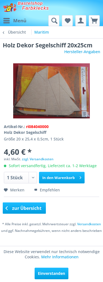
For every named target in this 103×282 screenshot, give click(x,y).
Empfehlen (47, 189)
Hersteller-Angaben (82, 51)
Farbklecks (35, 8)
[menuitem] (14, 20)
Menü (14, 20)
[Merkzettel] (67, 20)
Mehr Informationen (60, 256)
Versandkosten (89, 224)
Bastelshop (30, 3)
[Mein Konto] (80, 20)
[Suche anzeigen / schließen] (53, 20)
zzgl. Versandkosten (38, 159)
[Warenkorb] (94, 20)
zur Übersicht (23, 208)
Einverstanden (51, 273)
